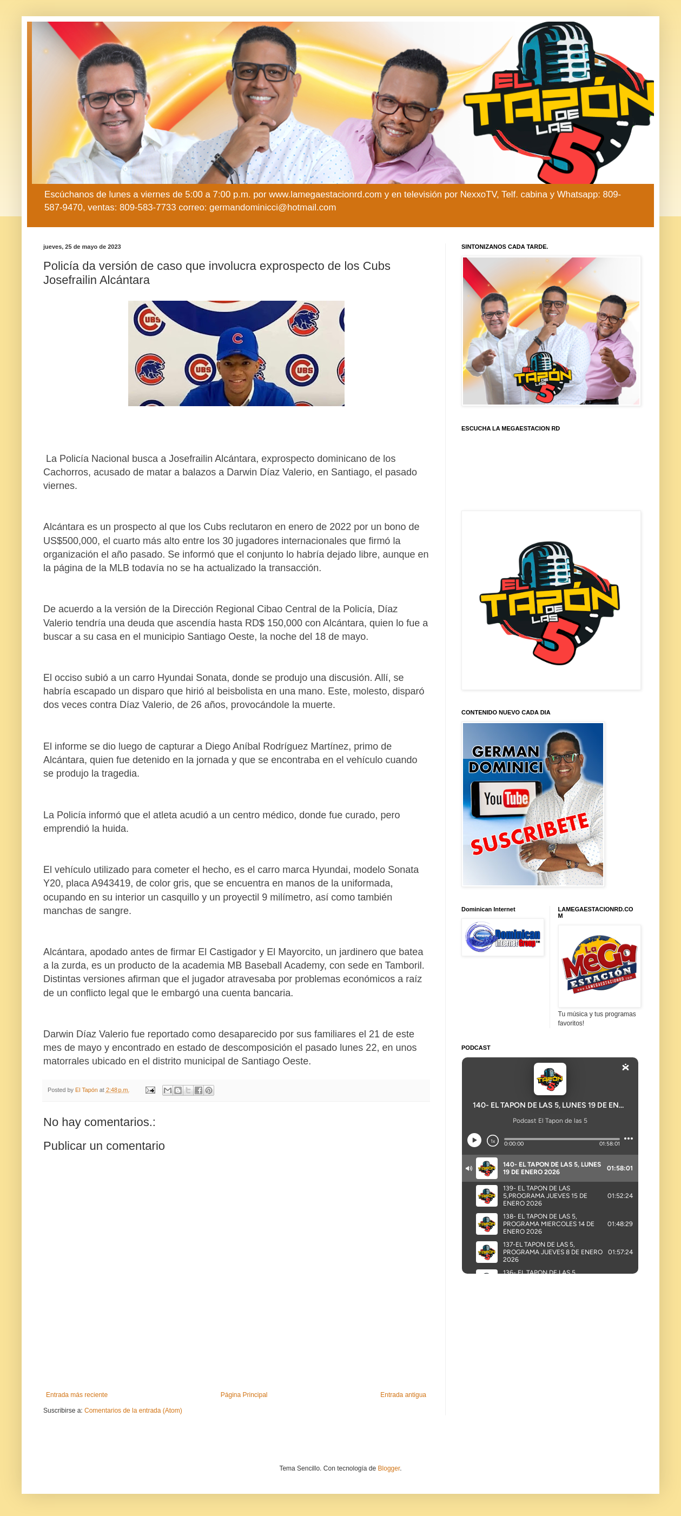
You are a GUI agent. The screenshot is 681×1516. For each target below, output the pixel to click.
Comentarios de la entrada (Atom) (133, 1410)
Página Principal (244, 1395)
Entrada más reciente (77, 1395)
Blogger (389, 1468)
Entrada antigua (403, 1395)
